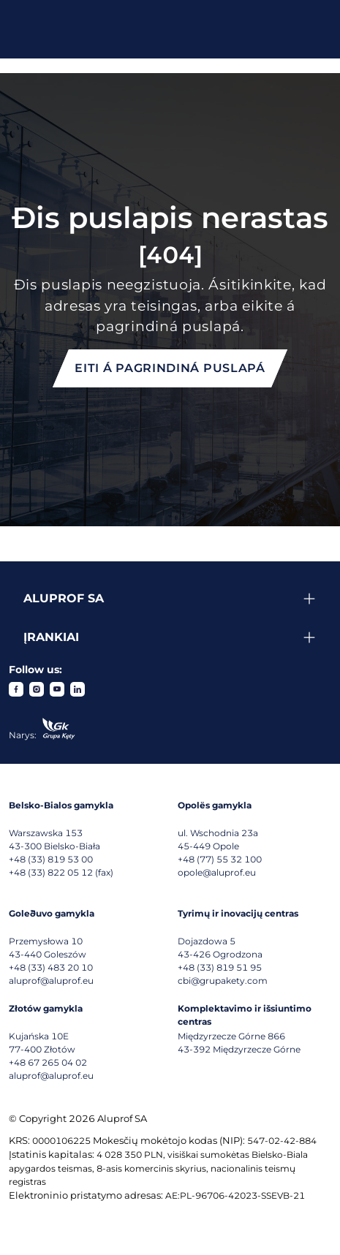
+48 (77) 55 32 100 (220, 859)
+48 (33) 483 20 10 (51, 967)
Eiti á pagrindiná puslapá (170, 368)
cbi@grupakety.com (223, 980)
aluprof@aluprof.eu (51, 980)
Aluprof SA (63, 598)
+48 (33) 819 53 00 (51, 859)
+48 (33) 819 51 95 (220, 967)
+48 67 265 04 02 (48, 1062)
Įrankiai (51, 637)
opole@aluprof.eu (217, 872)
